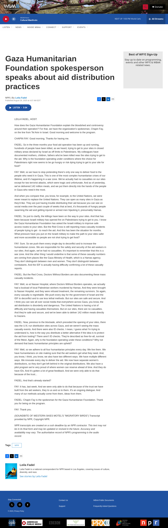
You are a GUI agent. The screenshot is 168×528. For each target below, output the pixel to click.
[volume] (14, 19)
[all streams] (156, 19)
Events (81, 27)
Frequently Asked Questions (104, 506)
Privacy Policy (19, 511)
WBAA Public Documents (103, 500)
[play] (6, 19)
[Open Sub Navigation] (12, 27)
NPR (17, 445)
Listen (6, 27)
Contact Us (63, 500)
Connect (51, 27)
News (18, 27)
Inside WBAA (34, 27)
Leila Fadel (21, 98)
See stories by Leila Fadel (33, 476)
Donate (159, 7)
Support (67, 27)
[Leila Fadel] (11, 471)
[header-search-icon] (145, 7)
